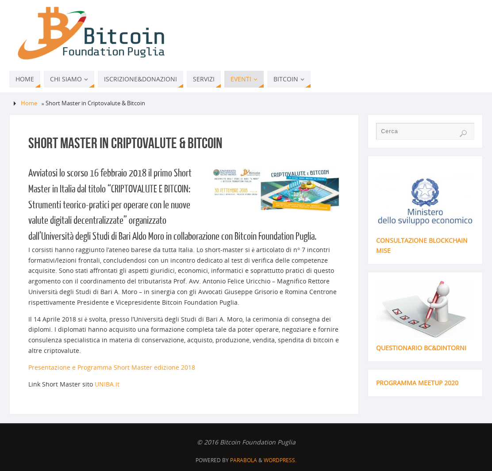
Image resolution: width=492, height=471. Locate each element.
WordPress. (280, 460)
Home (29, 103)
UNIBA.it (107, 384)
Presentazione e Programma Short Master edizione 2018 (111, 367)
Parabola (243, 460)
